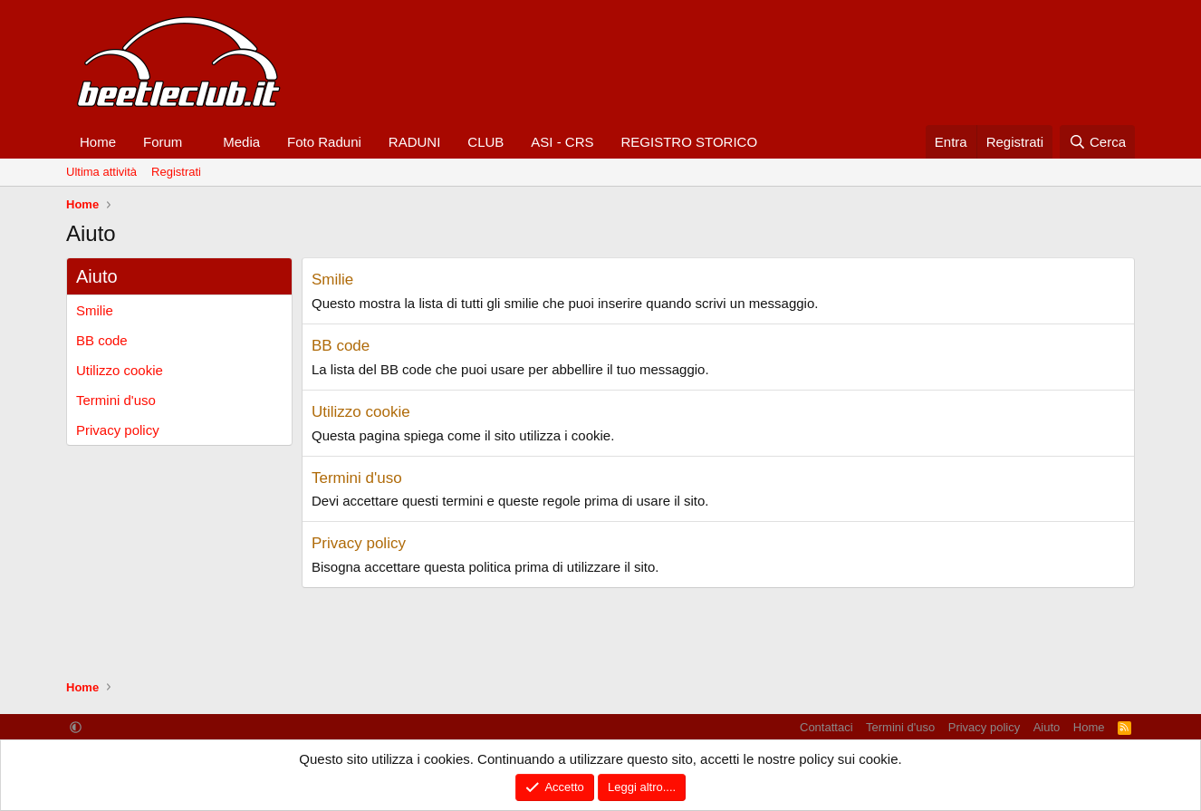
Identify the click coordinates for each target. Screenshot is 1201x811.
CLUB (485, 142)
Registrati (176, 172)
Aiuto (1047, 727)
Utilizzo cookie (119, 370)
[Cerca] (1097, 142)
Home (98, 142)
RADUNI (415, 142)
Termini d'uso (116, 400)
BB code (102, 340)
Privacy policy (117, 430)
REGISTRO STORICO (689, 142)
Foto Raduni (324, 142)
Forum (162, 142)
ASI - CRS (562, 142)
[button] (196, 142)
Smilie (94, 310)
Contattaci (826, 727)
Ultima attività (101, 172)
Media (241, 142)
